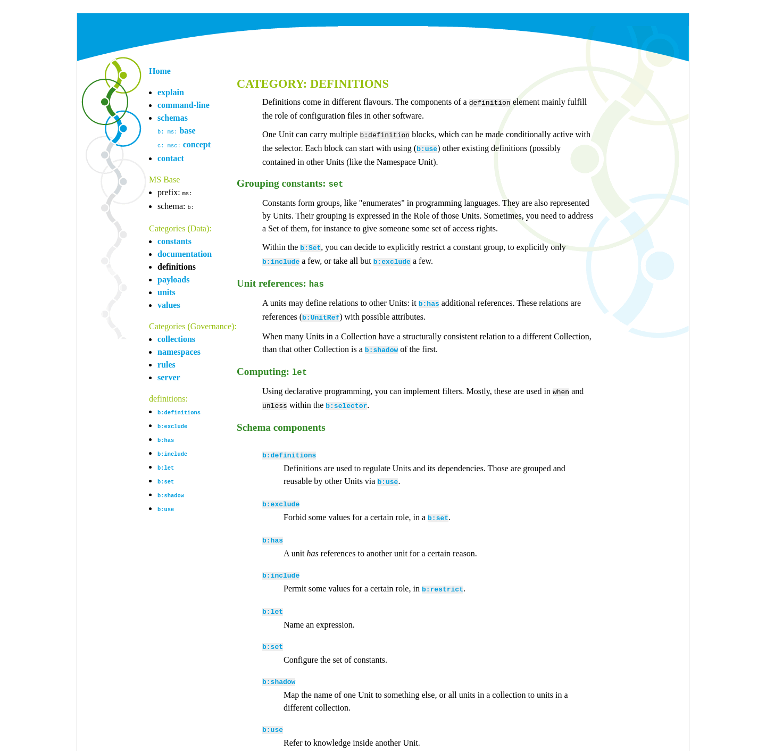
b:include (172, 450)
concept (184, 143)
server (168, 375)
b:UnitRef (320, 308)
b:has (165, 436)
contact (170, 157)
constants (174, 239)
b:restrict (442, 568)
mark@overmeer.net (274, 743)
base (176, 130)
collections (176, 336)
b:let (165, 463)
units (166, 290)
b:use (165, 503)
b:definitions (179, 410)
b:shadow (170, 490)
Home (160, 71)
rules (166, 362)
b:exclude (172, 423)
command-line (183, 105)
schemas (172, 117)
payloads (173, 277)
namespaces (179, 349)
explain (170, 92)
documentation (184, 251)
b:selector (346, 392)
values (168, 302)
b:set (165, 476)
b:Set (310, 243)
